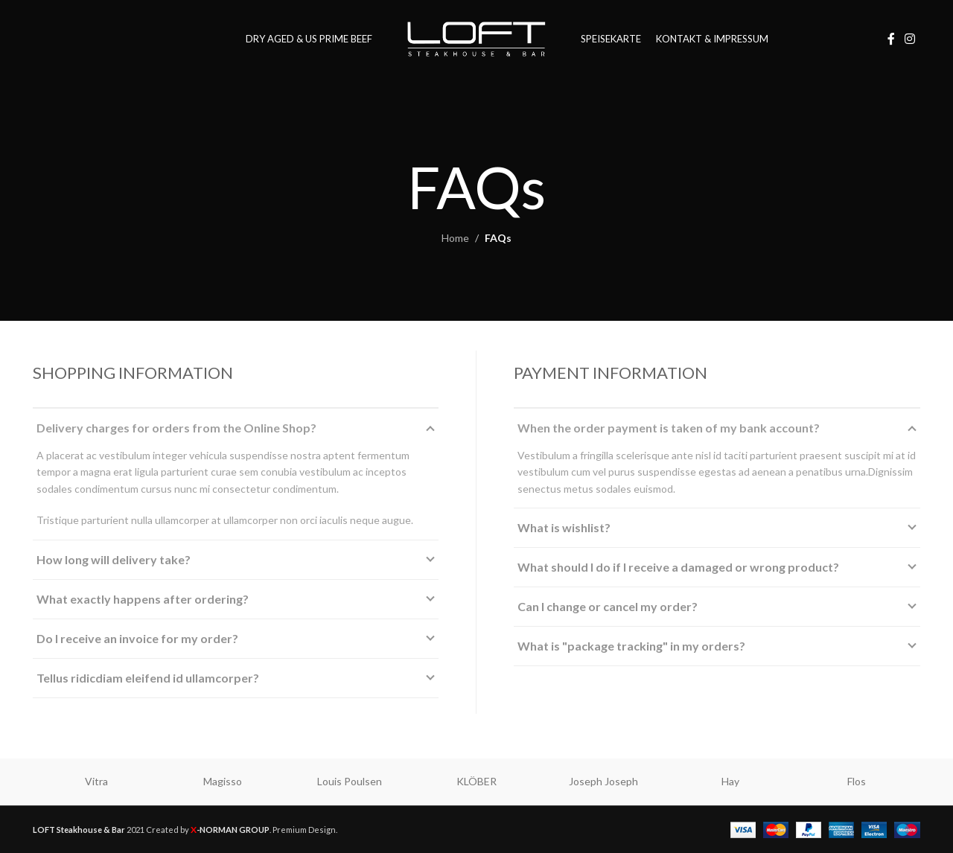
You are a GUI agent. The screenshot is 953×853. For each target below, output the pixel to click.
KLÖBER (476, 781)
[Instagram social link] (910, 39)
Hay (730, 781)
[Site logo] (476, 37)
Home (455, 237)
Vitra (96, 781)
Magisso (222, 781)
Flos (856, 781)
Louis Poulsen (349, 781)
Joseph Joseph (603, 781)
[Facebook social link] (891, 39)
